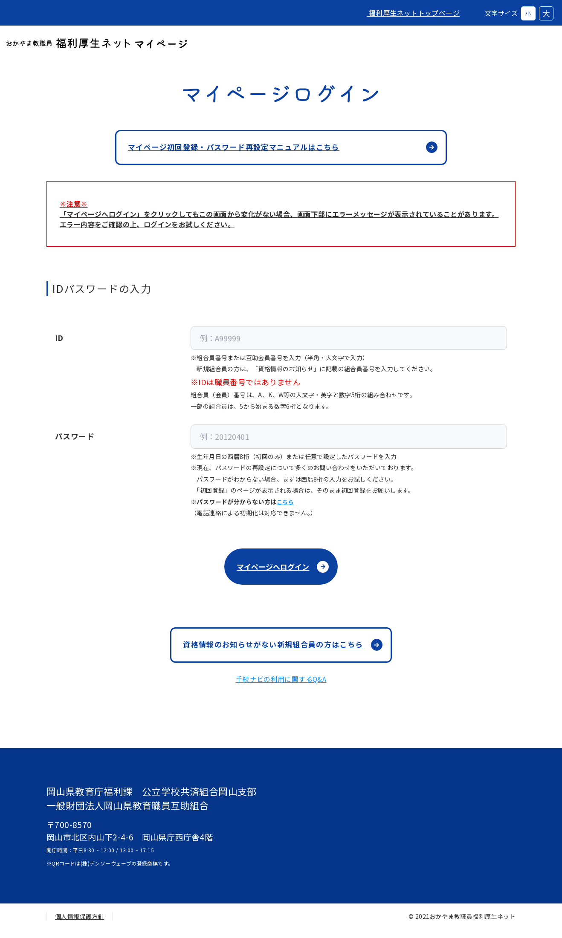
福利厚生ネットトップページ (406, 13)
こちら (286, 504)
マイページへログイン (272, 570)
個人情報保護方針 (79, 925)
